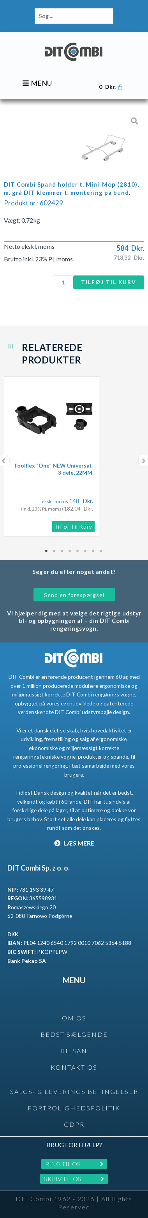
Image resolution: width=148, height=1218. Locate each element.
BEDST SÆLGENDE (74, 1034)
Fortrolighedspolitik (74, 1108)
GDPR (74, 1124)
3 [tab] (62, 551)
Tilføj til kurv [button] (73, 526)
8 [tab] (101, 551)
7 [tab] (93, 551)
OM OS (74, 1018)
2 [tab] (54, 551)
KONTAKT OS (74, 1067)
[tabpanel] (74, 456)
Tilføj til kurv (108, 282)
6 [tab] (86, 551)
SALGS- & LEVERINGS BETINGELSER (74, 1091)
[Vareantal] (63, 282)
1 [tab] (47, 551)
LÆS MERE (74, 843)
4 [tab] (70, 551)
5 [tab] (78, 551)
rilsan (74, 1050)
